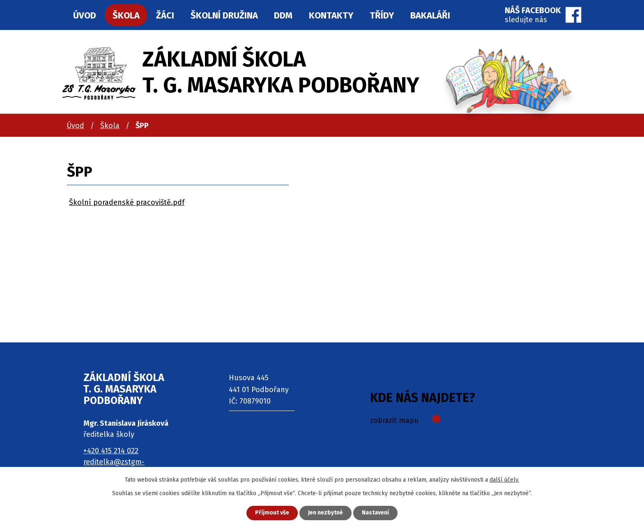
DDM (283, 15)
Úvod (75, 125)
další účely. (504, 479)
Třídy (382, 15)
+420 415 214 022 (110, 450)
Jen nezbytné (325, 513)
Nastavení (375, 513)
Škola (110, 125)
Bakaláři (430, 15)
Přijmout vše (272, 513)
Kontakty (331, 15)
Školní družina (224, 15)
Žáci (165, 15)
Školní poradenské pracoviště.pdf (126, 202)
